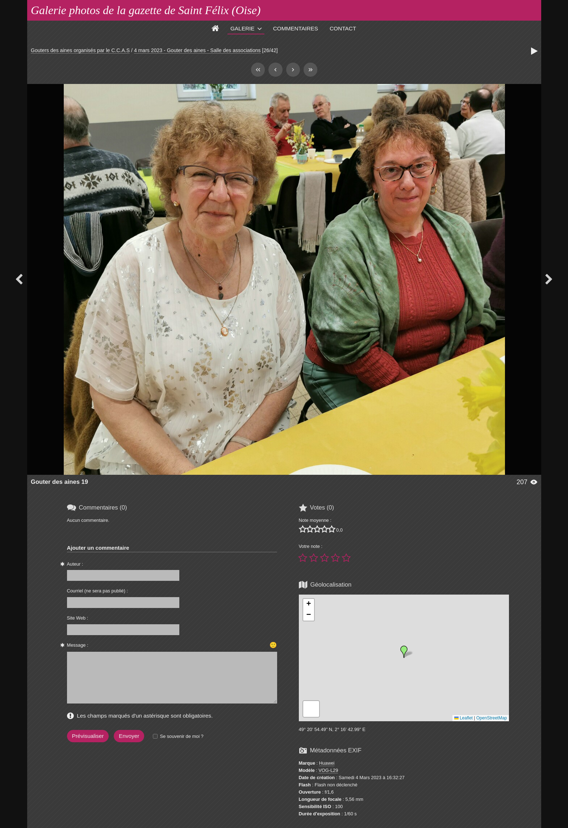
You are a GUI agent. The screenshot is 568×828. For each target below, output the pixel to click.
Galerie (242, 28)
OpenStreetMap (491, 718)
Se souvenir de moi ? (181, 736)
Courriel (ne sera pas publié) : (97, 590)
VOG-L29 (328, 770)
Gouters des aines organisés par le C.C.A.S (80, 50)
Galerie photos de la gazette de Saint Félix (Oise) (146, 10)
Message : (77, 645)
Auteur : (75, 564)
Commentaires (295, 28)
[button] (404, 652)
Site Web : (77, 618)
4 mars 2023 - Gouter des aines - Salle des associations (197, 50)
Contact (343, 28)
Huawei (327, 763)
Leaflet (463, 718)
